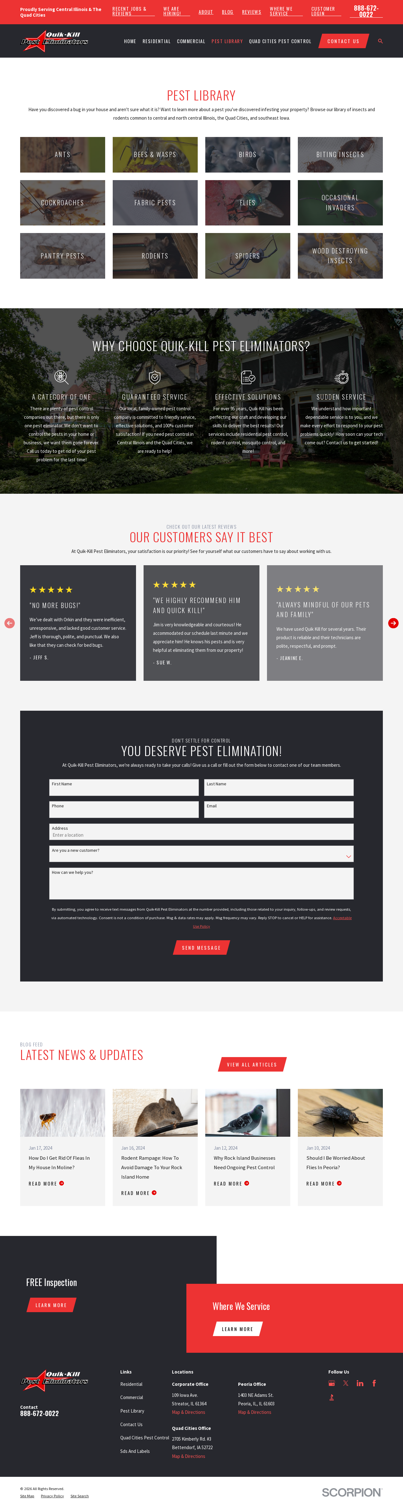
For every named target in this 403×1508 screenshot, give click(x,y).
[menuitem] (27, 1496)
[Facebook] (374, 1383)
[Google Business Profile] (331, 1383)
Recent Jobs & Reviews (129, 11)
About (206, 11)
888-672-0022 (366, 11)
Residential (131, 1384)
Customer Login (323, 11)
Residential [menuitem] (157, 40)
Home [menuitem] (130, 40)
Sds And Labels (135, 1451)
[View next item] (393, 623)
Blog (228, 11)
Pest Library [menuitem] (227, 40)
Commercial (131, 1397)
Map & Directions (188, 1412)
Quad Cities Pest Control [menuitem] (280, 40)
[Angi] (346, 1397)
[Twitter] (346, 1383)
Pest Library (132, 1411)
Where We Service (281, 11)
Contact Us (131, 1424)
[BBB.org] (331, 1397)
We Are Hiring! (172, 11)
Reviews (252, 11)
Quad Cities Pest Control (144, 1438)
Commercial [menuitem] (191, 40)
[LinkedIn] (360, 1383)
